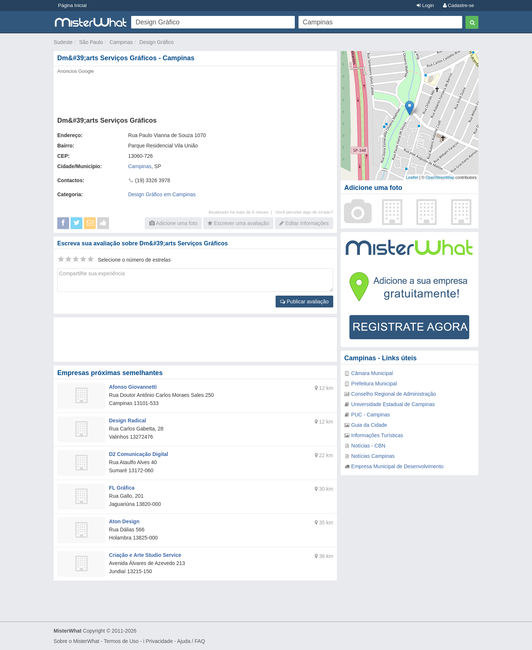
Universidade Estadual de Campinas (393, 404)
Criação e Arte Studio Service (145, 555)
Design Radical (127, 420)
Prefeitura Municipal (374, 384)
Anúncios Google (75, 71)
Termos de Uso (121, 641)
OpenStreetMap (440, 177)
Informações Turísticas (377, 435)
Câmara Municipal (372, 373)
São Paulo (91, 42)
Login (425, 5)
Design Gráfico (156, 42)
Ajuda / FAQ (191, 641)
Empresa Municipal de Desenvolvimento (397, 466)
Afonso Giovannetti (133, 387)
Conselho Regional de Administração (393, 394)
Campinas (121, 42)
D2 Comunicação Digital (138, 454)
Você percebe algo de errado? (304, 212)
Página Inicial (72, 5)
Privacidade (159, 641)
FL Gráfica (121, 488)
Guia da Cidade (369, 425)
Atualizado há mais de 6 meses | (241, 212)
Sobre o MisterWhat (76, 641)
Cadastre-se (458, 5)
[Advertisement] (195, 93)
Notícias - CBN (368, 446)
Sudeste (63, 42)
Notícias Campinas (373, 456)
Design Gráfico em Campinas (162, 194)
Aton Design (124, 521)
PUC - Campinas (370, 415)
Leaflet (412, 177)
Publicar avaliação (304, 301)
